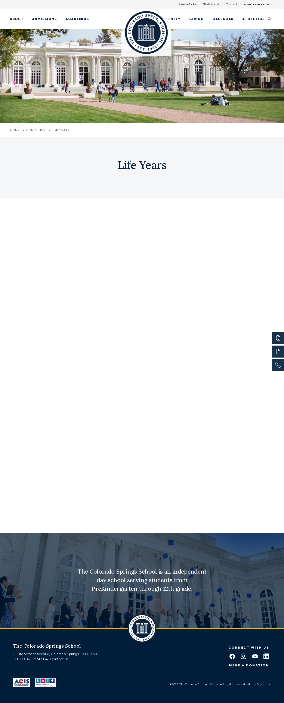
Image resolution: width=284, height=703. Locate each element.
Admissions (44, 19)
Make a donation (249, 665)
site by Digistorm (258, 684)
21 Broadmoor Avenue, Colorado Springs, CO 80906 (55, 654)
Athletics (253, 19)
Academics (77, 19)
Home (15, 130)
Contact (231, 4)
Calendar (223, 19)
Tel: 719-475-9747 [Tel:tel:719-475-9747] (28, 659)
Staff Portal (211, 4)
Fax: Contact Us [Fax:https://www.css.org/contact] (56, 659)
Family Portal (188, 4)
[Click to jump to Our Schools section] (142, 127)
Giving (196, 19)
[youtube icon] (255, 656)
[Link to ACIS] (21, 682)
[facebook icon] (232, 656)
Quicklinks (255, 4)
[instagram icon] (243, 656)
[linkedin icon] (266, 656)
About (17, 19)
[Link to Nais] (45, 682)
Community (168, 19)
